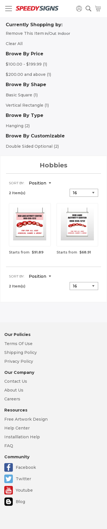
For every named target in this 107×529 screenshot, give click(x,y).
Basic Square (22, 95)
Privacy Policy (18, 361)
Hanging (18, 126)
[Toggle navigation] (8, 8)
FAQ (8, 445)
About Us (13, 390)
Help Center (17, 428)
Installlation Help (22, 436)
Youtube (24, 490)
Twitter (23, 478)
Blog (20, 501)
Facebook (26, 467)
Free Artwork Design (26, 419)
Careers (12, 399)
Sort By (16, 183)
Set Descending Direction (59, 183)
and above (28, 74)
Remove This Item (25, 33)
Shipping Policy (20, 352)
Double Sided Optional (32, 146)
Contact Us (15, 381)
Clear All (14, 43)
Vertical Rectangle (27, 105)
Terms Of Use (18, 343)
